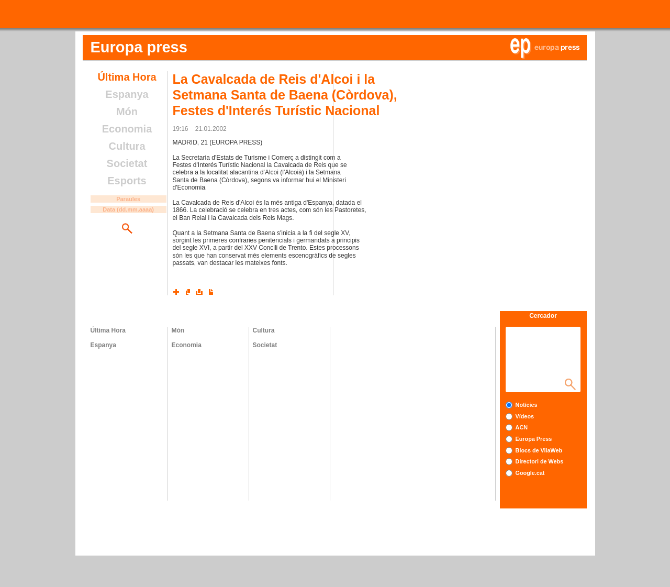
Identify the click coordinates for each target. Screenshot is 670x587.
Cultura (127, 146)
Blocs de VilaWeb (539, 450)
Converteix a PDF (211, 291)
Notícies (527, 405)
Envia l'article (188, 291)
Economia (127, 129)
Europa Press (534, 439)
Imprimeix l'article (199, 291)
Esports (126, 180)
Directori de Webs (540, 461)
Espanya (126, 94)
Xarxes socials (176, 291)
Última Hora (126, 77)
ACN (522, 427)
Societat (127, 163)
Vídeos (525, 416)
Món (127, 111)
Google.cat (530, 473)
